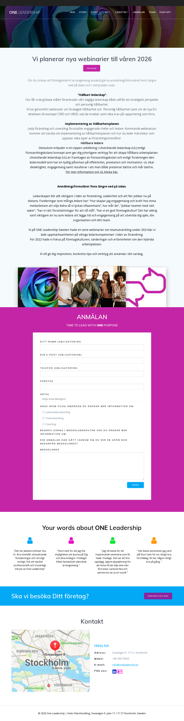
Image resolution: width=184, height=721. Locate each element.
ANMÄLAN (139, 12)
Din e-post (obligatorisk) (92, 359)
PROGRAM (92, 68)
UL (106, 12)
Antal (45, 394)
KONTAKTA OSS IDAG (157, 596)
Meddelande (92, 464)
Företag (92, 385)
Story (83, 12)
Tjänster (121, 12)
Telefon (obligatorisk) (92, 372)
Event (95, 12)
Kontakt (165, 12)
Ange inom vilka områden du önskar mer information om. (87, 406)
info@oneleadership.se (125, 665)
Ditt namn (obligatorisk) (92, 346)
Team (152, 12)
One (24, 12)
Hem (72, 12)
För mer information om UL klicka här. (92, 172)
